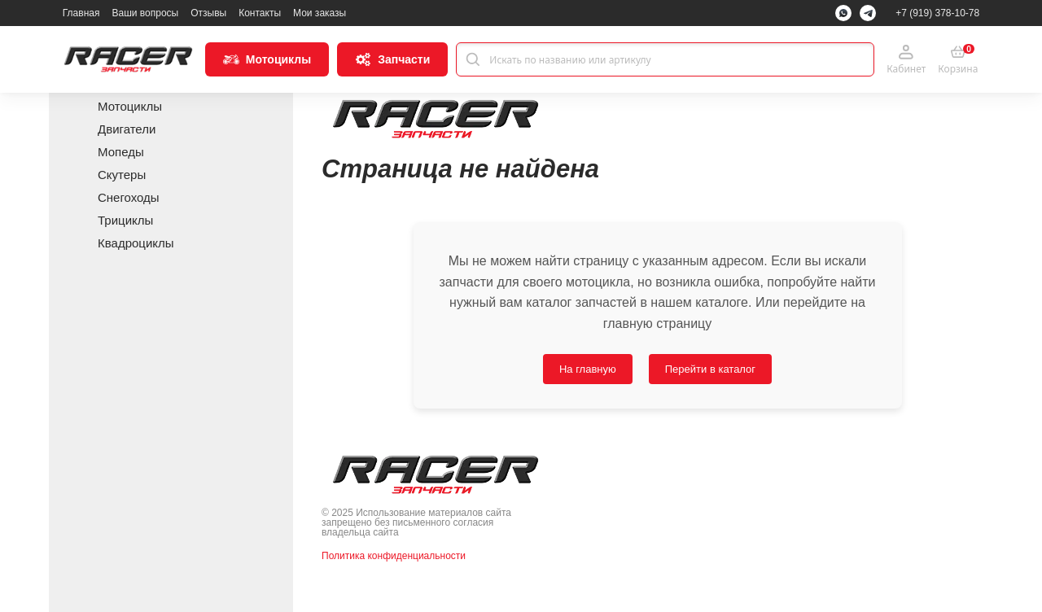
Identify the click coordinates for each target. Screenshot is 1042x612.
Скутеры (122, 174)
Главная (81, 13)
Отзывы (208, 13)
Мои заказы (319, 13)
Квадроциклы (136, 243)
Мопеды (121, 152)
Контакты (260, 13)
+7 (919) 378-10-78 (937, 13)
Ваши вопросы (145, 13)
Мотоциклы (130, 106)
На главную (587, 369)
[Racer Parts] (128, 59)
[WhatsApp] (843, 13)
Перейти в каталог (710, 369)
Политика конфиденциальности (394, 556)
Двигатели (126, 129)
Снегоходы (129, 197)
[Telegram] (868, 13)
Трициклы (125, 220)
